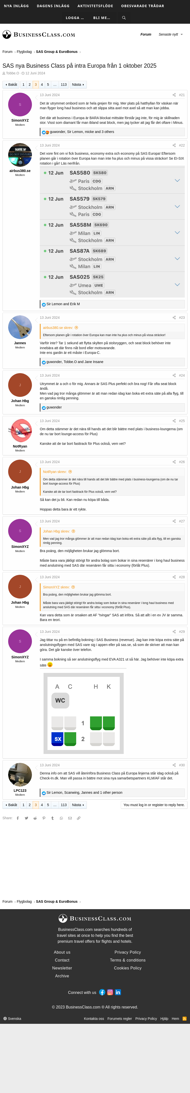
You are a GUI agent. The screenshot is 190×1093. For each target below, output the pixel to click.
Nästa (76, 84)
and (63, 304)
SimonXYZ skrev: (56, 587)
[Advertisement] (95, 859)
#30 (182, 765)
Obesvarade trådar (142, 5)
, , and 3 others (82, 132)
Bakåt (12, 84)
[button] (181, 34)
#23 (182, 318)
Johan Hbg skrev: (56, 531)
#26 (182, 462)
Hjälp (164, 1019)
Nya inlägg (16, 5)
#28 (182, 577)
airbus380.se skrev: (58, 328)
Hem (175, 1019)
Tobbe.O (12, 73)
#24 (182, 375)
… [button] (55, 84)
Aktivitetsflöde (95, 5)
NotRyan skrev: (55, 472)
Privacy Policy (146, 1019)
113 (64, 84)
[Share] (174, 95)
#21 (182, 95)
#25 (182, 421)
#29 (182, 632)
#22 (182, 145)
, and (75, 362)
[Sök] (124, 18)
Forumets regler (119, 1019)
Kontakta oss (94, 1019)
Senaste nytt (168, 34)
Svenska (12, 1019)
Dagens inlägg (53, 5)
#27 (182, 521)
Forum (146, 34)
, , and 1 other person (84, 792)
